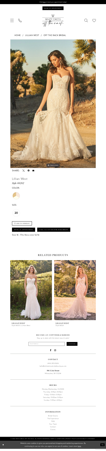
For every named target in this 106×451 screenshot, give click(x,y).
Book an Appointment (24, 231)
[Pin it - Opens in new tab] (28, 171)
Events (53, 432)
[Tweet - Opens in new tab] (23, 171)
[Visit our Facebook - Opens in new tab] (50, 352)
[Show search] (86, 21)
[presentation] (31, 292)
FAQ (53, 423)
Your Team (53, 426)
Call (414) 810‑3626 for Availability (58, 231)
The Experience (53, 421)
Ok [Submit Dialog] (102, 447)
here (43, 2)
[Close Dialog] (3, 447)
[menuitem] (12, 21)
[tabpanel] (53, 104)
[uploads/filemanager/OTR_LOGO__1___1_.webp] (53, 21)
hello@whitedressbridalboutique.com (53, 368)
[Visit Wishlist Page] (94, 21)
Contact (53, 429)
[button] (12, 21)
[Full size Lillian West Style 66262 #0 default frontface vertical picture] (53, 104)
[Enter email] (46, 346)
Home (17, 35)
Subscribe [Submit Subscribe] (74, 346)
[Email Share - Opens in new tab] (33, 171)
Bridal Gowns (53, 418)
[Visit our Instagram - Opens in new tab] (55, 352)
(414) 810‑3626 (53, 365)
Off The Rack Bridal (55, 35)
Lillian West (32, 35)
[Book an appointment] (53, 9)
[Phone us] (20, 21)
